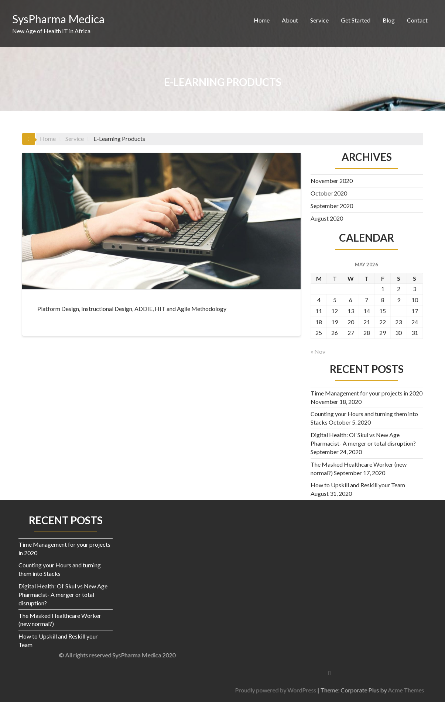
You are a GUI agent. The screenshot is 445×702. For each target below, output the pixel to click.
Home (262, 20)
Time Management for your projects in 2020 (366, 393)
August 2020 (327, 218)
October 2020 (329, 193)
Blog (389, 20)
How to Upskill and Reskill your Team (358, 484)
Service (319, 20)
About (290, 20)
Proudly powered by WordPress (388, 690)
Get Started (355, 20)
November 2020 (332, 180)
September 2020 (332, 205)
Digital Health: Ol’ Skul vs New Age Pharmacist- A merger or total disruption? (62, 594)
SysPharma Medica (58, 18)
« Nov (318, 351)
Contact (417, 20)
